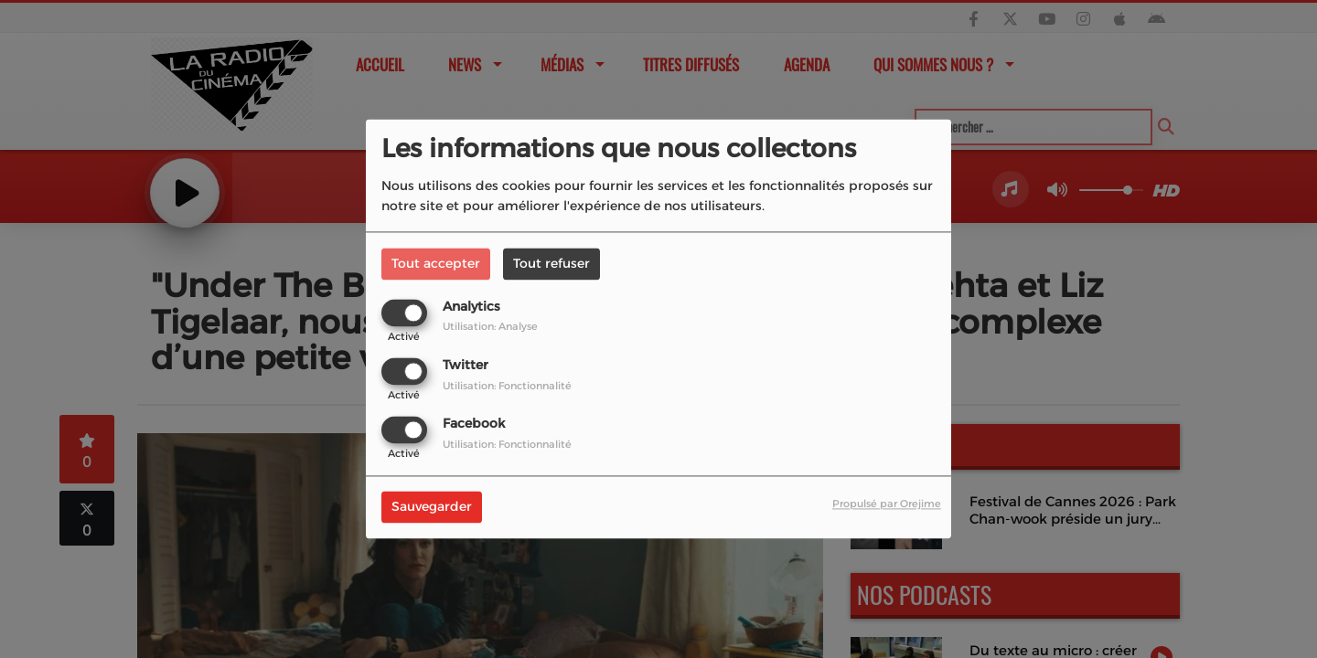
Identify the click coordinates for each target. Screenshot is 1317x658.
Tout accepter (435, 263)
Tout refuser (551, 263)
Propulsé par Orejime (886, 504)
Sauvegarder (431, 507)
